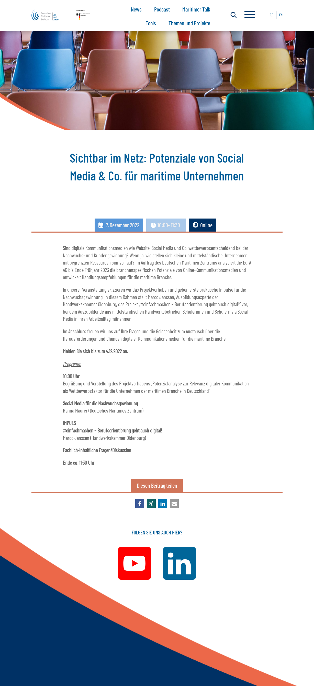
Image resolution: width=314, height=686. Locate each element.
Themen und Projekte (189, 23)
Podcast (162, 9)
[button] (139, 503)
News (136, 9)
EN (281, 15)
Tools (151, 23)
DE (271, 15)
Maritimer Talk (196, 9)
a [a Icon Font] (249, 15)
